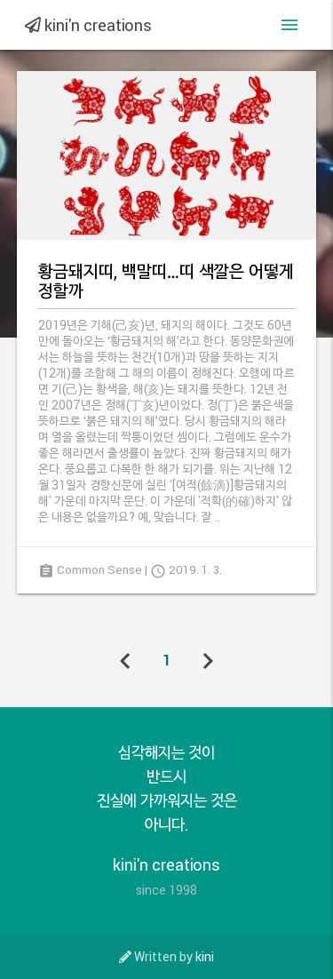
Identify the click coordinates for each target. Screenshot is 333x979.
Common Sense (99, 569)
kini (204, 956)
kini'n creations (88, 25)
